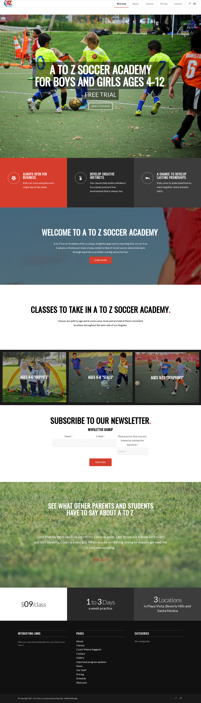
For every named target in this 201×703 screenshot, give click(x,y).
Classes (80, 645)
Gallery (80, 657)
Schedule (81, 678)
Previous (25, 538)
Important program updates (91, 661)
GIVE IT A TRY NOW (100, 105)
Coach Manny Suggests (88, 649)
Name (68, 436)
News (79, 665)
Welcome (81, 682)
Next (176, 538)
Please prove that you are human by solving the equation (132, 440)
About (79, 641)
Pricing (80, 674)
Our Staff (81, 670)
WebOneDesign (71, 698)
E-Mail (100, 436)
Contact (80, 653)
